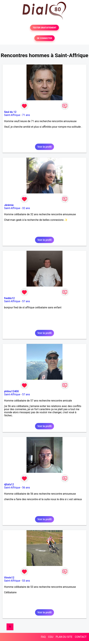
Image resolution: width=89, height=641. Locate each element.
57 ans (26, 301)
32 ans (26, 208)
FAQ (43, 636)
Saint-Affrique (12, 115)
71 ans (26, 115)
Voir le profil (44, 146)
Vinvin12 (9, 577)
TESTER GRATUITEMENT (44, 27)
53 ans (26, 580)
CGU (50, 636)
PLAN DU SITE (64, 636)
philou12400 (11, 391)
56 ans (26, 487)
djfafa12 (9, 484)
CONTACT (81, 636)
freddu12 (9, 298)
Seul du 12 (10, 111)
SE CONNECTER (44, 38)
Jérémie (9, 205)
